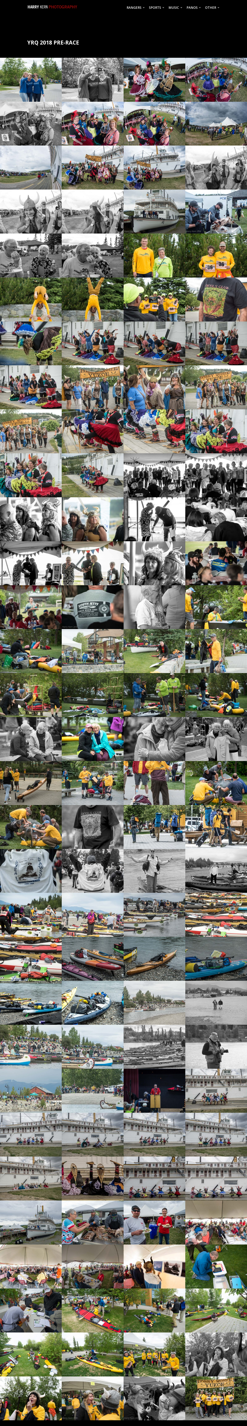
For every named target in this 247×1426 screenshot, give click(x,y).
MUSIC (174, 8)
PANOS (192, 8)
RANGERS (134, 8)
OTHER (210, 8)
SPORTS (155, 8)
